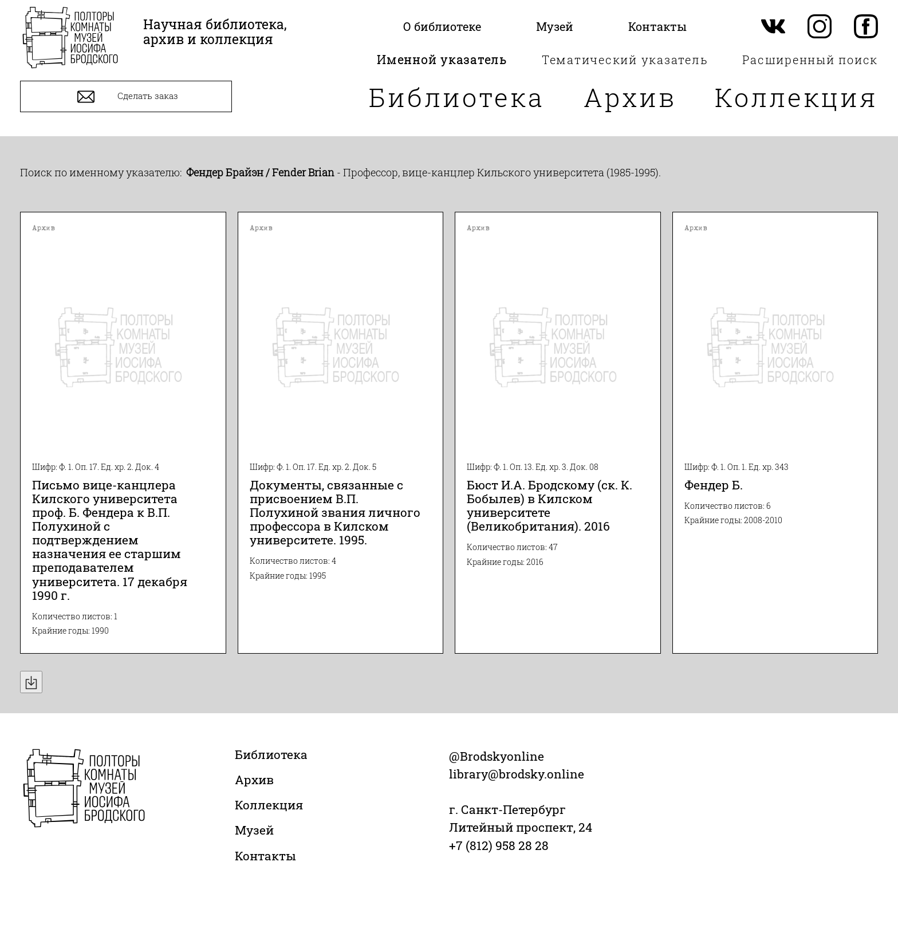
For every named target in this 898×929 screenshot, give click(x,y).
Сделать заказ (126, 96)
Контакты (265, 856)
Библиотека (457, 97)
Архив (630, 97)
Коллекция (796, 97)
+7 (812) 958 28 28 (499, 845)
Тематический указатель (625, 59)
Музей (254, 830)
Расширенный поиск (810, 59)
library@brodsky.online (516, 774)
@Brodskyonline (496, 756)
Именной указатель (442, 59)
